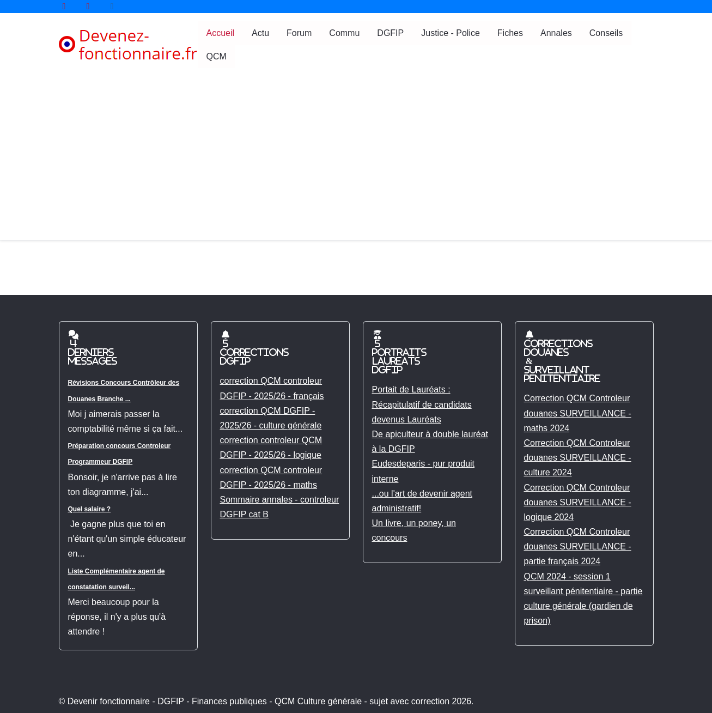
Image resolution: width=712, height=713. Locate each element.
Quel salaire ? (89, 509)
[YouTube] (64, 6)
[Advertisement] (356, 158)
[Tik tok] (112, 6)
